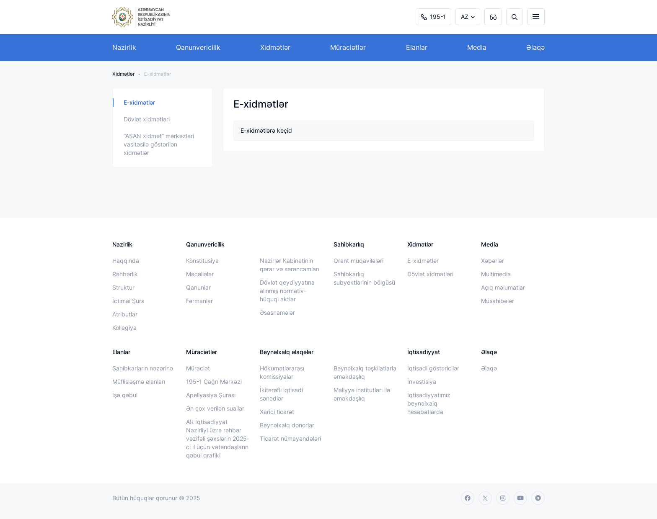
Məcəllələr (200, 273)
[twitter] (485, 498)
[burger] (536, 16)
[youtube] (520, 498)
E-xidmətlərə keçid (266, 130)
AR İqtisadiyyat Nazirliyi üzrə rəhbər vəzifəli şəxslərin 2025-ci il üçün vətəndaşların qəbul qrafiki (217, 438)
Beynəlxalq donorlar (287, 425)
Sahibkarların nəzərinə (142, 368)
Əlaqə (535, 47)
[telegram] (538, 498)
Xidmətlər (275, 47)
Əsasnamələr (277, 312)
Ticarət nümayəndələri (290, 438)
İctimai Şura (128, 300)
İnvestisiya (421, 381)
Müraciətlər (348, 47)
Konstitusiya (202, 260)
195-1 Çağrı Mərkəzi (214, 381)
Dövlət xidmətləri (147, 119)
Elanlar (416, 47)
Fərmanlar (199, 300)
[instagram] (503, 498)
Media (476, 47)
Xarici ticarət (277, 411)
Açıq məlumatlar (503, 287)
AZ (464, 16)
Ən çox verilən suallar (215, 408)
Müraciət (198, 368)
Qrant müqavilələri (358, 260)
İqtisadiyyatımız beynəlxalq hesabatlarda (428, 403)
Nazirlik (124, 47)
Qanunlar (198, 287)
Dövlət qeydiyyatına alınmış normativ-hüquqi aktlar (287, 291)
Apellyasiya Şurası (210, 394)
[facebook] (467, 498)
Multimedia (496, 273)
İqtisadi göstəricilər (433, 368)
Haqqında (125, 260)
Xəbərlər (492, 260)
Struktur (123, 287)
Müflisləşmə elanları (138, 381)
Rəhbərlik (125, 273)
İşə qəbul (124, 394)
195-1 (433, 16)
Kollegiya (124, 327)
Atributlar (124, 314)
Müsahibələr (497, 300)
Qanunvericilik (198, 47)
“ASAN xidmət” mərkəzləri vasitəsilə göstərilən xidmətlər (159, 144)
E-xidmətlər (139, 102)
